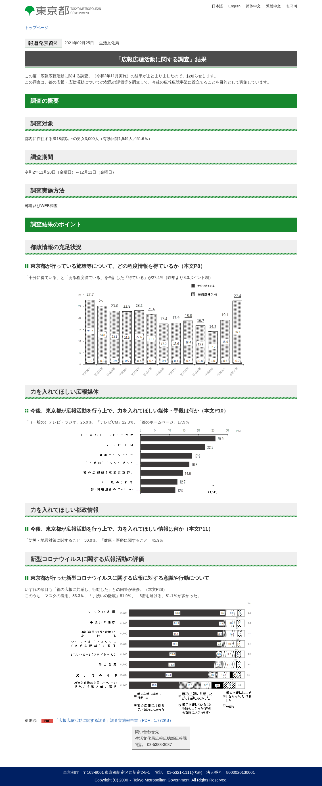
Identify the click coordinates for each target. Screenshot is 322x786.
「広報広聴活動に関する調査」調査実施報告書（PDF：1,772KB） (114, 720)
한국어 (291, 6)
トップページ (37, 27)
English (234, 6)
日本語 (217, 6)
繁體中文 (273, 6)
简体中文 (253, 6)
